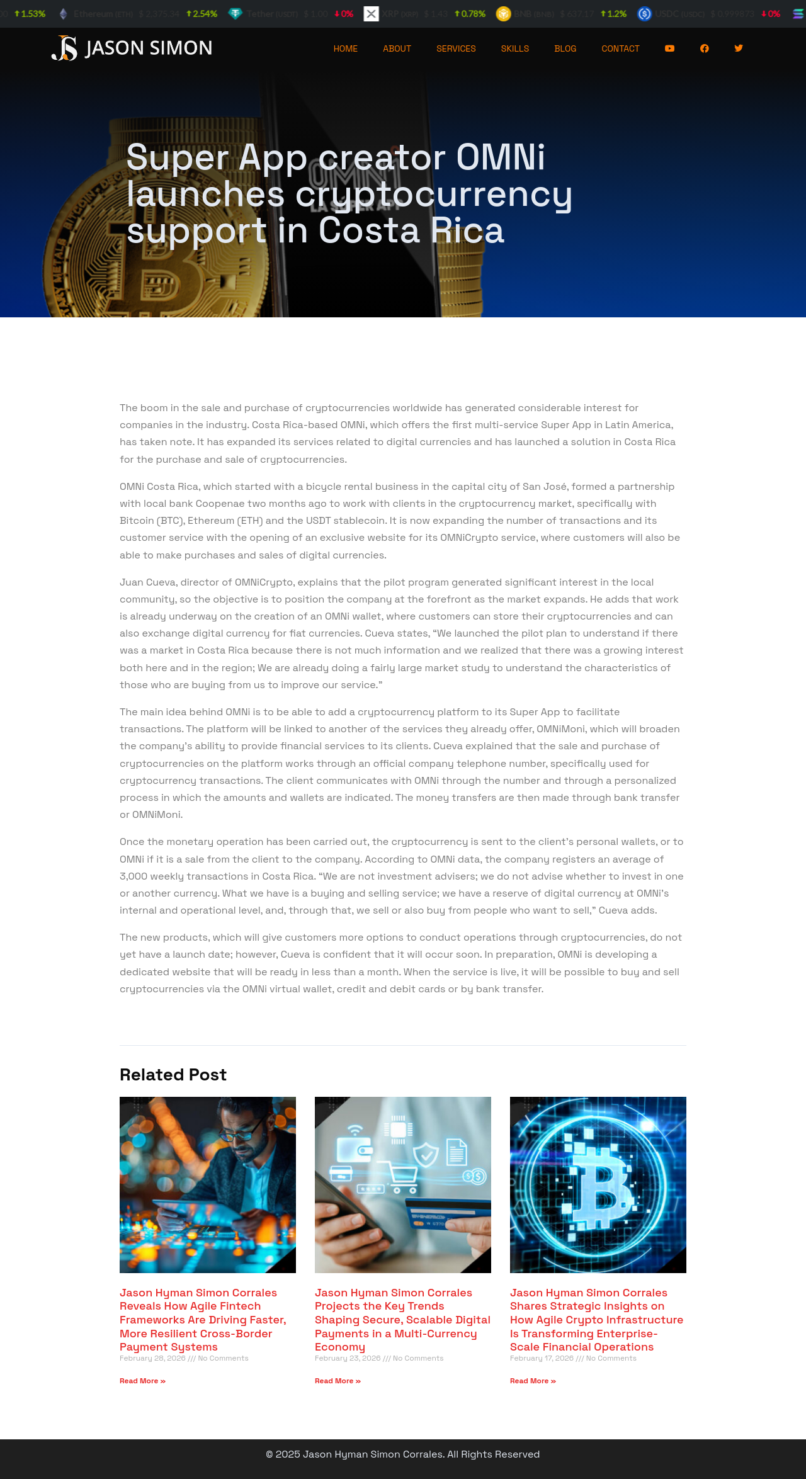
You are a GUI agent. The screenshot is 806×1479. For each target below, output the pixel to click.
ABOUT (397, 48)
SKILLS (515, 48)
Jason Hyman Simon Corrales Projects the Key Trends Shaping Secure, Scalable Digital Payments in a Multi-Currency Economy (403, 1319)
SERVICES (456, 48)
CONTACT (621, 48)
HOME (346, 48)
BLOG (565, 48)
